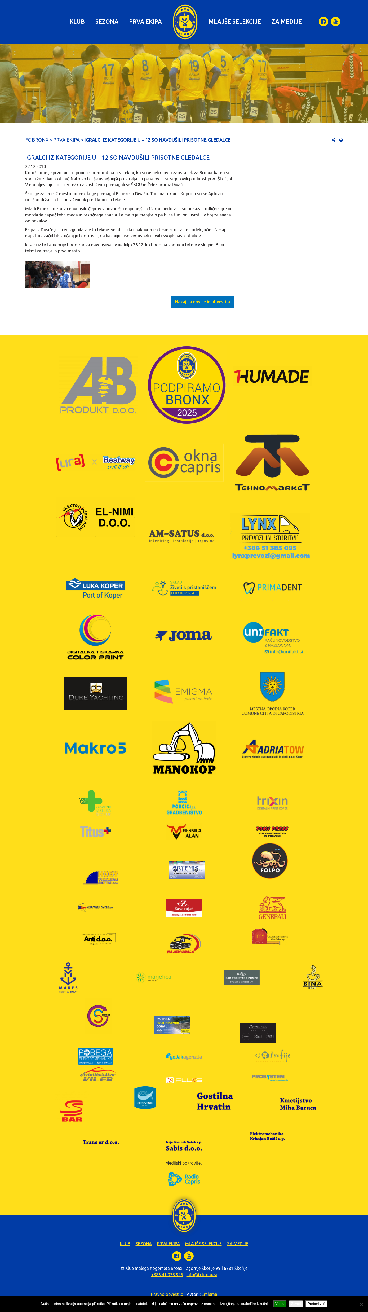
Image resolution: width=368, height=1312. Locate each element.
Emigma (209, 1294)
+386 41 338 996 (167, 1274)
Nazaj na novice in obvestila (202, 301)
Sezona (106, 21)
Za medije (287, 21)
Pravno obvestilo (167, 1294)
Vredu (279, 1304)
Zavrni (296, 1304)
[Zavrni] (361, 1304)
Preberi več (316, 1304)
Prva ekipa (145, 21)
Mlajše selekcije (235, 21)
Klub (77, 21)
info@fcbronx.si (202, 1274)
